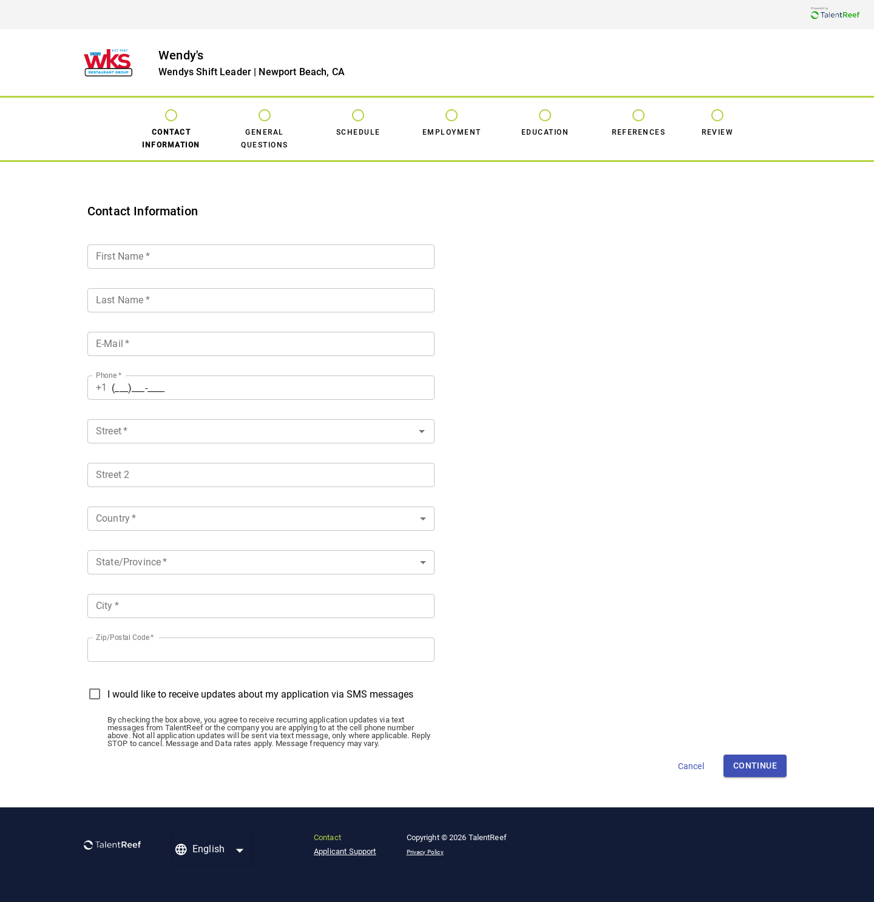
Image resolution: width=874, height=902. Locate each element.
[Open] (421, 431)
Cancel (691, 766)
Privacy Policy (425, 852)
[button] (261, 519)
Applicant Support (345, 851)
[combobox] (261, 428)
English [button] (208, 849)
